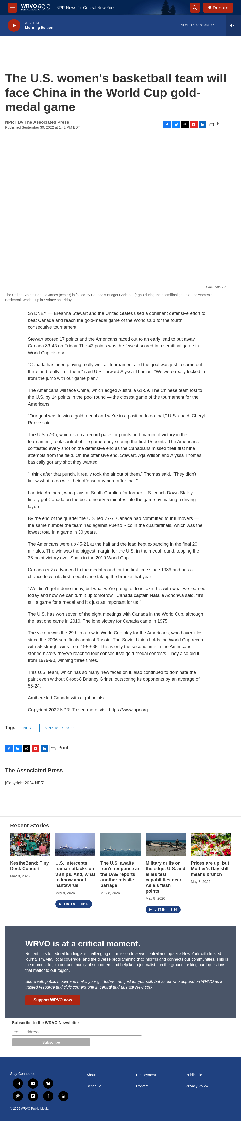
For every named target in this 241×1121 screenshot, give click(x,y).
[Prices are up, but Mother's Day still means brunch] (211, 844)
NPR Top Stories (60, 728)
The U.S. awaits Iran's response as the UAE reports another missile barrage (120, 874)
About (91, 1075)
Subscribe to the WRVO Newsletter (45, 1022)
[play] (14, 25)
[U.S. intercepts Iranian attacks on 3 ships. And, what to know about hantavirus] (75, 844)
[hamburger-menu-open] (12, 8)
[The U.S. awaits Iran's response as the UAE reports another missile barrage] (120, 844)
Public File (194, 1075)
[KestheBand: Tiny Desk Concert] (30, 844)
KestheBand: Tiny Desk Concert (29, 866)
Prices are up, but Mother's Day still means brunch (210, 869)
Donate (220, 7)
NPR (27, 728)
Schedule (94, 1086)
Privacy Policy (197, 1086)
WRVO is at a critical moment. (82, 943)
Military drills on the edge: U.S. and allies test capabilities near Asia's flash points (165, 877)
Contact (142, 1086)
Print (222, 123)
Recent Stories (29, 825)
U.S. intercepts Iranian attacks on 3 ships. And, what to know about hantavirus (75, 874)
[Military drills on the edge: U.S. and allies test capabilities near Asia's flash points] (166, 844)
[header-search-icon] (195, 8)
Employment (146, 1075)
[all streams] (233, 25)
